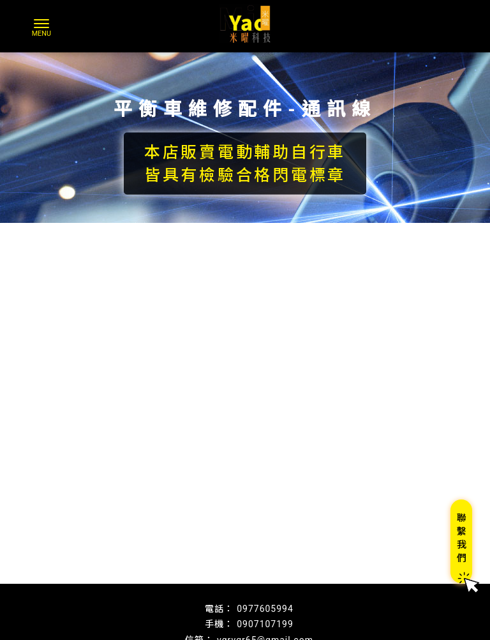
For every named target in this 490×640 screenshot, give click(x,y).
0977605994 (265, 609)
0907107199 (265, 624)
